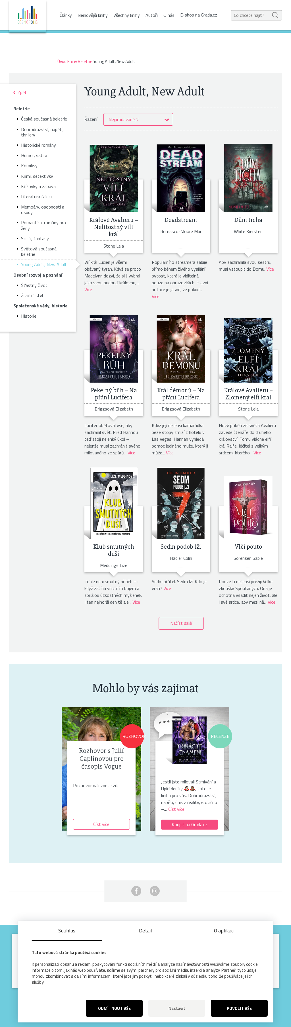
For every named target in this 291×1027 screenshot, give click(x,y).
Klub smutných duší (113, 550)
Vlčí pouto (248, 547)
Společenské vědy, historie (40, 305)
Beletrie (85, 61)
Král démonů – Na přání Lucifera (181, 393)
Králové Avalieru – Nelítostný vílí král (113, 227)
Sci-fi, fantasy (35, 238)
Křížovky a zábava (38, 186)
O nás (168, 15)
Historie (28, 316)
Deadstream (181, 220)
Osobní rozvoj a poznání (37, 274)
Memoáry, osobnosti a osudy (42, 209)
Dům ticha (248, 220)
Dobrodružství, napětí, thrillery (42, 132)
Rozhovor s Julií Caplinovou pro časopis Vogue (101, 758)
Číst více (101, 824)
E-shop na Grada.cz (198, 15)
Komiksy (29, 165)
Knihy (72, 61)
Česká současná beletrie (44, 118)
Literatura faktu (36, 196)
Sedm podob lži (181, 547)
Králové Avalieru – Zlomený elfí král (248, 393)
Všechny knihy (126, 15)
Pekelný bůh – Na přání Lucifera (114, 393)
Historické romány (38, 145)
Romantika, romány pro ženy (43, 225)
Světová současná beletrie (39, 251)
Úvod (61, 61)
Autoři (152, 15)
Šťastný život (34, 285)
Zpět (22, 93)
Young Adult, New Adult (44, 264)
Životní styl (32, 295)
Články (66, 15)
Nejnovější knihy (93, 15)
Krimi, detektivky (37, 176)
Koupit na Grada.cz (189, 824)
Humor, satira (34, 155)
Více (88, 289)
